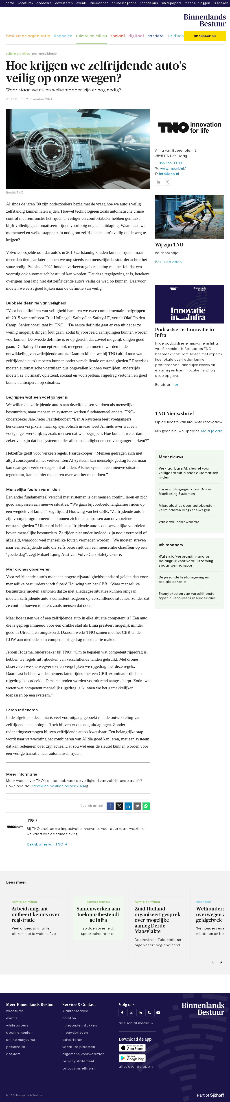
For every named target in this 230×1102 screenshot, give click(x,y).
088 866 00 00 (170, 163)
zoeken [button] (222, 3)
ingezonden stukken (79, 1025)
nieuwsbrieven (75, 1033)
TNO (13, 99)
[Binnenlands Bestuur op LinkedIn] (140, 1012)
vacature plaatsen (78, 1047)
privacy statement (78, 1061)
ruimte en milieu (91, 36)
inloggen (203, 3)
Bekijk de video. (169, 262)
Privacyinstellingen (79, 1068)
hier (174, 385)
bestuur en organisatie (28, 36)
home (9, 3)
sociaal (118, 36)
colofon (69, 1018)
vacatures (25, 3)
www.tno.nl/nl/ (173, 168)
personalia (15, 1047)
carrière (155, 36)
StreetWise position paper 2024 (57, 786)
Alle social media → (136, 1023)
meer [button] (189, 3)
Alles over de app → (136, 1067)
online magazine (124, 3)
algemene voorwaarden (83, 1054)
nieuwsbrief (99, 3)
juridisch (175, 36)
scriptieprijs (149, 3)
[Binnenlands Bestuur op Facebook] (122, 1012)
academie (44, 3)
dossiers (13, 1054)
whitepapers (171, 3)
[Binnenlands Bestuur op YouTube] (158, 1012)
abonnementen (19, 1033)
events (81, 3)
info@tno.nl (169, 174)
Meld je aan (211, 431)
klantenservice (75, 1011)
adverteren (64, 3)
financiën (63, 36)
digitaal (136, 36)
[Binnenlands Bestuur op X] (131, 1012)
